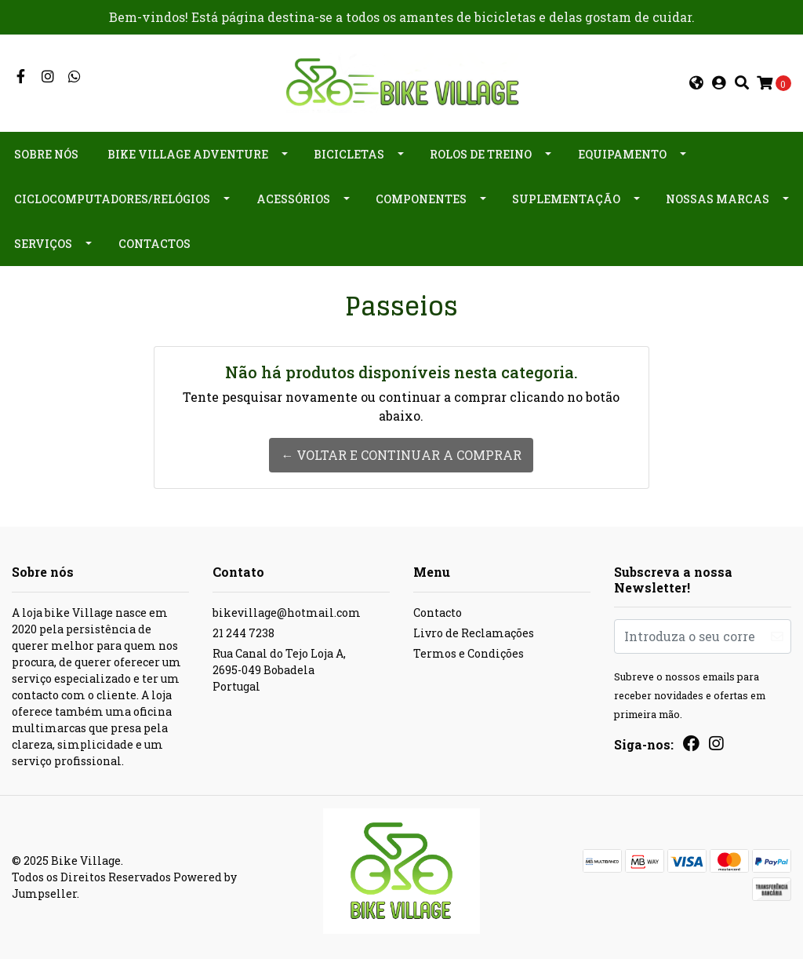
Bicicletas (349, 154)
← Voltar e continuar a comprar (401, 455)
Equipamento (622, 154)
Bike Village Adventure (187, 154)
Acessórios (293, 198)
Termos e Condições (468, 653)
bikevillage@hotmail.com (287, 612)
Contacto (437, 612)
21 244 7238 (243, 632)
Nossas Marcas (717, 198)
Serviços (43, 243)
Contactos (154, 243)
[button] (696, 83)
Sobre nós (46, 154)
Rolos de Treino (481, 154)
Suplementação (566, 198)
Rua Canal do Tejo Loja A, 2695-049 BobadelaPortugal (279, 670)
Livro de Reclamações (473, 632)
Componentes (421, 198)
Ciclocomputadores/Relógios (112, 198)
